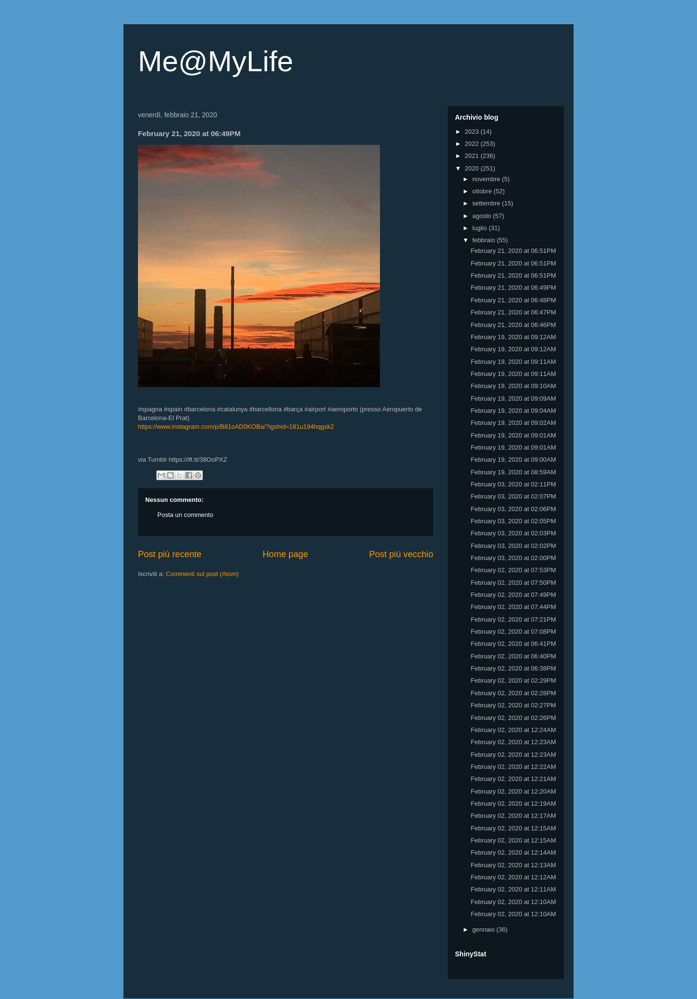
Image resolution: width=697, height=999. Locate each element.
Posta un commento (185, 514)
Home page (285, 554)
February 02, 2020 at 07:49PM (513, 594)
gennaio (484, 929)
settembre (487, 203)
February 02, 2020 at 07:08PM (513, 631)
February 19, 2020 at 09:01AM (513, 435)
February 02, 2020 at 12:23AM (513, 742)
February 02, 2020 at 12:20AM (513, 791)
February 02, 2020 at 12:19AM (513, 803)
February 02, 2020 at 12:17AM (513, 815)
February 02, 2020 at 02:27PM (513, 705)
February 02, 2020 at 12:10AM (513, 901)
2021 (473, 155)
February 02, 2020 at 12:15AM (513, 828)
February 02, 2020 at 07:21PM (513, 619)
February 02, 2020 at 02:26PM (513, 717)
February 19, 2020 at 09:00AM (513, 459)
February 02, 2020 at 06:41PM (513, 643)
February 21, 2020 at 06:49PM (513, 287)
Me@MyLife (215, 61)
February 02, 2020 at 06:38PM (513, 668)
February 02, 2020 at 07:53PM (513, 570)
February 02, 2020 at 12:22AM (513, 766)
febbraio (484, 240)
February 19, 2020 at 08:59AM (513, 472)
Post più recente (169, 554)
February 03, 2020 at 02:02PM (513, 545)
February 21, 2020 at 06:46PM (513, 324)
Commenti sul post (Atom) (202, 574)
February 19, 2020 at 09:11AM (513, 361)
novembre (487, 179)
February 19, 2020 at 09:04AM (513, 410)
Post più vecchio (401, 554)
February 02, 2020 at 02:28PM (513, 693)
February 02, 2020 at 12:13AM (513, 865)
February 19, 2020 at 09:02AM (513, 422)
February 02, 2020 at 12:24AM (513, 730)
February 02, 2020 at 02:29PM (513, 680)
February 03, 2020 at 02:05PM (513, 521)
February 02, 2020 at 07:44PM (513, 606)
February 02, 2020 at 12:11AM (513, 889)
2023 (473, 131)
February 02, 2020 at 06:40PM (513, 656)
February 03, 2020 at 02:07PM (513, 496)
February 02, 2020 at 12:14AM (513, 852)
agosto (482, 215)
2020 (473, 168)
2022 (473, 143)
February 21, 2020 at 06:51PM (513, 250)
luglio (480, 228)
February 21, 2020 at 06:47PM (513, 312)
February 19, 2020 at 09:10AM (513, 386)
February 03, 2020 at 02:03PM (513, 533)
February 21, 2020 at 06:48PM (513, 300)
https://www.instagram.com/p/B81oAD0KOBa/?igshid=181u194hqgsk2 (236, 426)
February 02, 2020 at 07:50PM (513, 582)
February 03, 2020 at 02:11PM (513, 484)
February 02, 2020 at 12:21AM (513, 778)
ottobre (483, 191)
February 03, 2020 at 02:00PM (513, 558)
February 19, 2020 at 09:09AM (513, 398)
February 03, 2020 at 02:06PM (513, 509)
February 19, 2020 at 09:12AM (513, 337)
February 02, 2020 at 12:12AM (513, 877)
